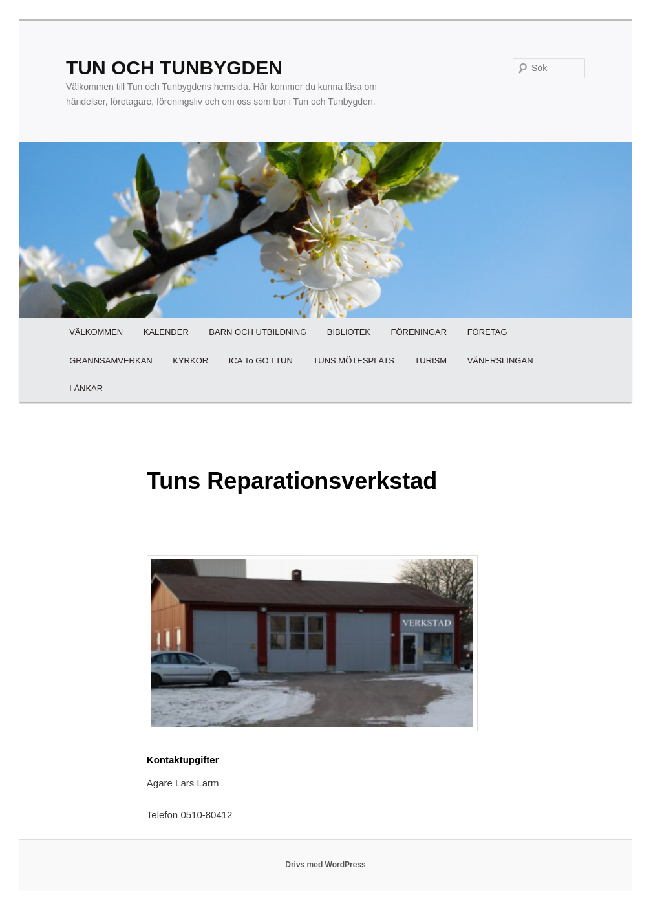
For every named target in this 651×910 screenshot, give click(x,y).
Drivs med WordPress (325, 864)
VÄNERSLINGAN (500, 360)
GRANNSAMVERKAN (111, 360)
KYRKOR (190, 360)
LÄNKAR (86, 388)
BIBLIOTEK (348, 332)
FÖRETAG (487, 332)
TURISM (430, 360)
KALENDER (166, 332)
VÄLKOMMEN (96, 332)
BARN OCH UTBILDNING (257, 332)
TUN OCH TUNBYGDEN (174, 67)
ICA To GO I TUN (261, 360)
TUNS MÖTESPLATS (353, 360)
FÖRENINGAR (418, 332)
